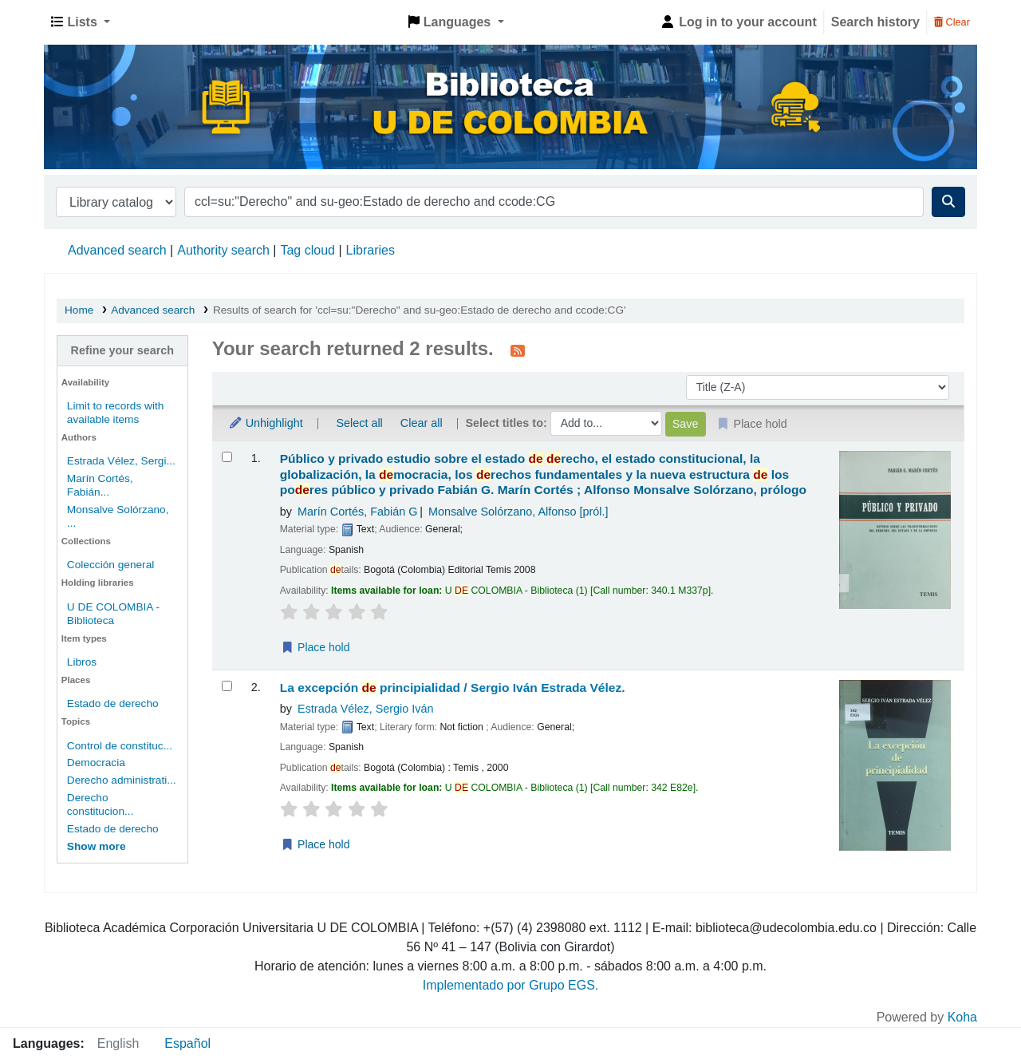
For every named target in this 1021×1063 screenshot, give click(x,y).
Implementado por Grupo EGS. (511, 985)
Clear (952, 22)
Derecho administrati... (121, 780)
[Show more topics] (96, 846)
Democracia (96, 763)
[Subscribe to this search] (518, 350)
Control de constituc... (119, 746)
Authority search (223, 250)
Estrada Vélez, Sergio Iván (365, 708)
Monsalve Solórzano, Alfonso (518, 511)
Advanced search (117, 250)
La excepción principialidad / (452, 687)
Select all (359, 423)
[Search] (948, 202)
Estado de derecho (113, 703)
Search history (875, 22)
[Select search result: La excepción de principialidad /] (227, 686)
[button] (80, 22)
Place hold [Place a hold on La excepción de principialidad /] (315, 844)
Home (79, 310)
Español (187, 1043)
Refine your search (123, 350)
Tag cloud (307, 250)
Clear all (421, 423)
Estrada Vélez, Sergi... (121, 461)
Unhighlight (265, 423)
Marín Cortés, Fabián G (357, 511)
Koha (962, 1017)
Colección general (110, 565)
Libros (82, 662)
